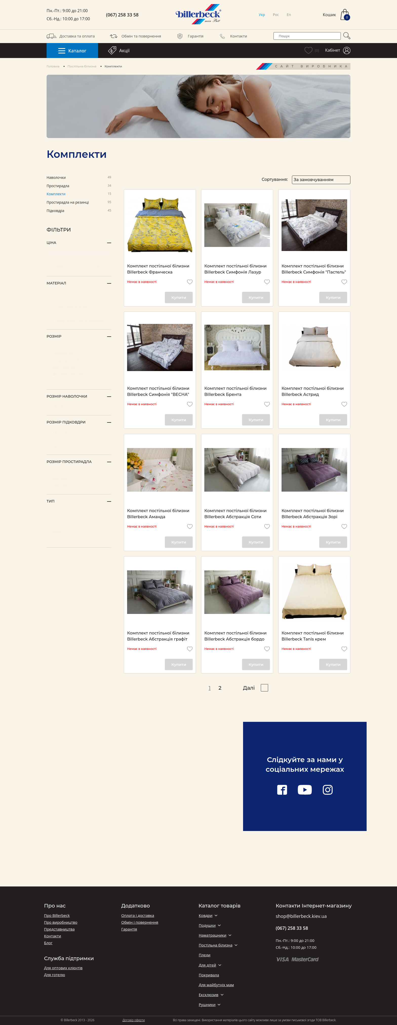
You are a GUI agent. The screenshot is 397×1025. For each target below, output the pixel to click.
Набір (79, 531)
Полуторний (79, 353)
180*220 (79, 471)
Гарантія (189, 36)
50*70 (79, 406)
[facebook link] (282, 790)
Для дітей (207, 965)
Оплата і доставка (137, 915)
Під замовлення (79, 346)
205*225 (79, 446)
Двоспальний (79, 367)
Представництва (59, 929)
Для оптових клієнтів (63, 968)
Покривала (209, 975)
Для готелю (54, 975)
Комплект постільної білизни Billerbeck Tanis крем (313, 636)
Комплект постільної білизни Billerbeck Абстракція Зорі (313, 513)
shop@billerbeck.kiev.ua (301, 916)
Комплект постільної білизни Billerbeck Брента (235, 391)
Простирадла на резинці (79, 202)
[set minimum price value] (60, 266)
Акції (119, 50)
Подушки (207, 925)
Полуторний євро (79, 360)
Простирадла (79, 186)
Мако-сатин (79, 293)
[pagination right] (264, 687)
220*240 (79, 478)
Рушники (207, 1004)
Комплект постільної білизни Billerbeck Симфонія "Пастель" (314, 269)
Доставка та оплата (71, 36)
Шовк (79, 313)
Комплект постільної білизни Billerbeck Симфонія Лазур (235, 269)
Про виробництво (60, 922)
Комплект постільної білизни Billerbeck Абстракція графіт (158, 636)
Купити (178, 297)
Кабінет (337, 50)
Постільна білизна (82, 66)
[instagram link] (327, 790)
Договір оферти (134, 1020)
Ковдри (205, 915)
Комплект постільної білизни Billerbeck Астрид (313, 391)
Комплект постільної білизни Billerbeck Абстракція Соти (235, 513)
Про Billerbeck (57, 915)
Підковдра (79, 211)
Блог (48, 943)
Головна (53, 66)
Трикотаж (79, 300)
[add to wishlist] (190, 281)
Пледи (204, 955)
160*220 (79, 439)
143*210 (79, 432)
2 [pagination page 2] (220, 688)
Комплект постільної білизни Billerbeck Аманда (158, 513)
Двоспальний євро (79, 373)
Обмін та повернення (135, 36)
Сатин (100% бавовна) (79, 307)
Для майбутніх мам (216, 985)
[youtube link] (304, 790)
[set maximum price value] (97, 266)
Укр (262, 14)
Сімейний (79, 380)
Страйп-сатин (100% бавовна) (79, 320)
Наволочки (79, 178)
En (289, 14)
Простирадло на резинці (79, 538)
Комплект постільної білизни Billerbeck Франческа (158, 269)
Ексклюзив (208, 995)
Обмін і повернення (139, 922)
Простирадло (79, 518)
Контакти (232, 36)
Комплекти (79, 194)
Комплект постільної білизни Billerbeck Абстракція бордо (235, 636)
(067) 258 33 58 (122, 15)
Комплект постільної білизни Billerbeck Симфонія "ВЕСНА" (158, 391)
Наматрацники (212, 935)
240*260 (79, 485)
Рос (276, 14)
